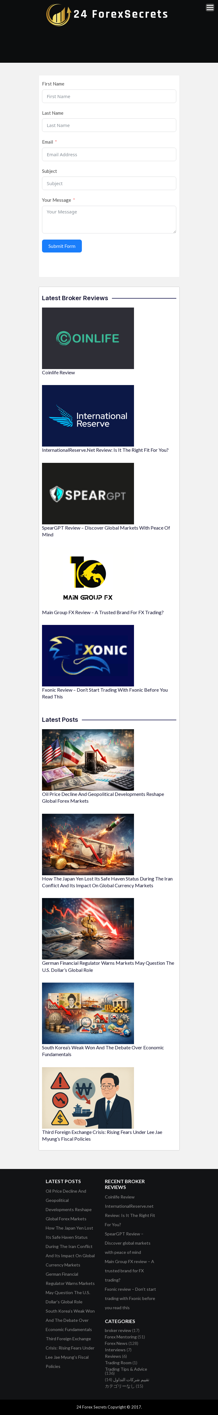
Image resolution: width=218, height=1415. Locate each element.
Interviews (115, 1349)
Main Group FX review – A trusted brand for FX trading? (103, 612)
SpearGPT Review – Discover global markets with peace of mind (128, 1243)
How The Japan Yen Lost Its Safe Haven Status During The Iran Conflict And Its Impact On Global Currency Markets (70, 1246)
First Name (53, 83)
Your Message (56, 200)
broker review (118, 1330)
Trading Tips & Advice (126, 1369)
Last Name (52, 113)
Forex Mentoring (121, 1336)
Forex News (116, 1343)
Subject (49, 171)
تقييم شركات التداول (131, 1379)
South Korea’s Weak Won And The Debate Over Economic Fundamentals (70, 1320)
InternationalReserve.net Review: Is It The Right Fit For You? (105, 450)
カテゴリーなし (120, 1386)
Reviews (113, 1356)
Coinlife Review (58, 372)
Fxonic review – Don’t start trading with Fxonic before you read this (130, 1298)
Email (47, 142)
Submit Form (61, 246)
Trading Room (118, 1362)
